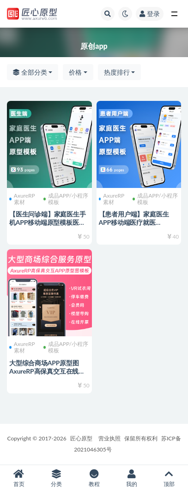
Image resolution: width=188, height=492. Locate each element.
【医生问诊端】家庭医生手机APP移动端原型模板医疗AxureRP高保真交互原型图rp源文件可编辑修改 (47, 226)
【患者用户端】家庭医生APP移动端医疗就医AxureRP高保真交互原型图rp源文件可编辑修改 (137, 226)
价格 (75, 72)
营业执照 (109, 438)
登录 (149, 14)
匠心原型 (81, 438)
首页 (18, 478)
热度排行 (117, 72)
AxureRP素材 (22, 199)
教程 (94, 478)
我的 (131, 478)
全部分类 (30, 72)
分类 (56, 478)
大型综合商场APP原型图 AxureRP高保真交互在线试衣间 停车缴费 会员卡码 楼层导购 (47, 375)
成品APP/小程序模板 (65, 199)
